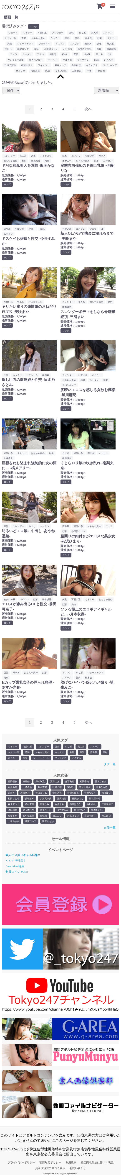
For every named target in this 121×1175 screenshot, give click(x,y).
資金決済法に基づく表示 (50, 1168)
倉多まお (59, 804)
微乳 (72, 752)
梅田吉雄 (35, 70)
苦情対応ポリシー (50, 1162)
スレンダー (43, 746)
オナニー (12, 758)
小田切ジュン (51, 49)
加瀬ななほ (102, 787)
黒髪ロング (23, 49)
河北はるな (73, 815)
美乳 (82, 752)
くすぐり (12, 746)
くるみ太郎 (61, 70)
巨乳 (57, 746)
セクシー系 (13, 752)
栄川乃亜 (57, 793)
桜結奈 (26, 781)
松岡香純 (84, 781)
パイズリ (67, 49)
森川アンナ (13, 804)
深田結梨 (61, 798)
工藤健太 (76, 70)
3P (109, 54)
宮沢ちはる (73, 793)
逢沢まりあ (41, 793)
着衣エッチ (60, 65)
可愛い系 (27, 746)
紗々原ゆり (94, 798)
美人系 (81, 746)
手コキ (99, 54)
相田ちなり (13, 798)
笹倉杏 (11, 793)
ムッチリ (59, 752)
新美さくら (45, 810)
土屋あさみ (13, 821)
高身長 (93, 752)
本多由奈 (12, 787)
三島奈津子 (107, 804)
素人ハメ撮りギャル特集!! (22, 855)
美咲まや (29, 798)
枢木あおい (97, 810)
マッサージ (83, 60)
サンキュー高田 (16, 60)
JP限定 (52, 54)
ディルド (52, 60)
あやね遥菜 (28, 815)
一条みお (27, 787)
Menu (113, 4)
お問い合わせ (78, 1168)
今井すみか (62, 810)
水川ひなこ (80, 810)
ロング (33, 26)
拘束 (25, 758)
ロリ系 (68, 746)
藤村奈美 (29, 804)
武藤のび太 (27, 65)
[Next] (88, 109)
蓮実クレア (30, 821)
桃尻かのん (77, 798)
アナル (40, 54)
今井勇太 (67, 60)
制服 (99, 49)
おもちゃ (108, 60)
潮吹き (88, 43)
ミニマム (76, 758)
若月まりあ (85, 787)
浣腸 (47, 70)
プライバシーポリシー (21, 1162)
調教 (99, 43)
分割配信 (76, 65)
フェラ (13, 54)
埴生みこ (57, 815)
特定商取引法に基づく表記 (97, 1162)
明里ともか (48, 821)
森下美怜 (69, 781)
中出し (8, 49)
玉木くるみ (100, 781)
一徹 (89, 70)
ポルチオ (20, 70)
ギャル (64, 54)
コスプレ (74, 43)
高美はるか (75, 804)
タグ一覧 (110, 764)
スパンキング (110, 65)
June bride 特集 (14, 866)
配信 (76, 54)
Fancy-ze (101, 70)
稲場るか (12, 815)
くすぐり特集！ (15, 860)
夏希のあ (54, 781)
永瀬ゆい (106, 793)
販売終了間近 (84, 49)
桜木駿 (87, 54)
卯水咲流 (40, 781)
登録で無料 (10, 65)
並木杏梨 (42, 787)
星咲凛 (43, 815)
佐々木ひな (28, 810)
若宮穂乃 (25, 793)
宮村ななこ (90, 793)
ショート (13, 32)
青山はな (106, 815)
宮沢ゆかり (90, 815)
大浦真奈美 (45, 798)
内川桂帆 (91, 804)
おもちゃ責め (42, 752)
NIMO (70, 787)
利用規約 (71, 1162)
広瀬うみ (44, 804)
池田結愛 (12, 810)
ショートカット (41, 758)
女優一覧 (110, 827)
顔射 (105, 752)
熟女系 (110, 43)
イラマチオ (92, 65)
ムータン (27, 54)
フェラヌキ (60, 758)
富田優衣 (12, 781)
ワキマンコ (43, 65)
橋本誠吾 (111, 49)
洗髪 (27, 752)
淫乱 (36, 49)
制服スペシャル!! (16, 871)
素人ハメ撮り (36, 60)
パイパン (94, 746)
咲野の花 (57, 787)
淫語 (96, 60)
